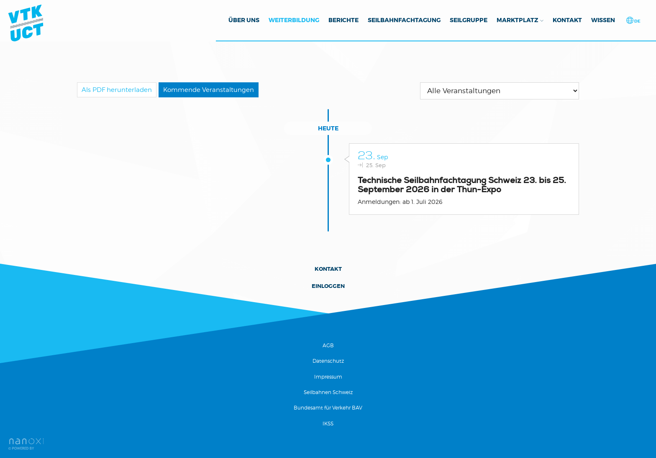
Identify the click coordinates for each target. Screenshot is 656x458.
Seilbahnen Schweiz (328, 392)
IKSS (328, 423)
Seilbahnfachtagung (404, 20)
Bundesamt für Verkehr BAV (328, 408)
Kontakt (567, 20)
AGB (328, 345)
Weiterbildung (294, 20)
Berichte (343, 20)
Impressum (328, 377)
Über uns (243, 20)
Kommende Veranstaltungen (208, 90)
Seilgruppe (468, 20)
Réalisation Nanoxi (26, 444)
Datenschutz (328, 361)
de (637, 21)
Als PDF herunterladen (117, 90)
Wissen (603, 20)
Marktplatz (517, 20)
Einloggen (328, 286)
